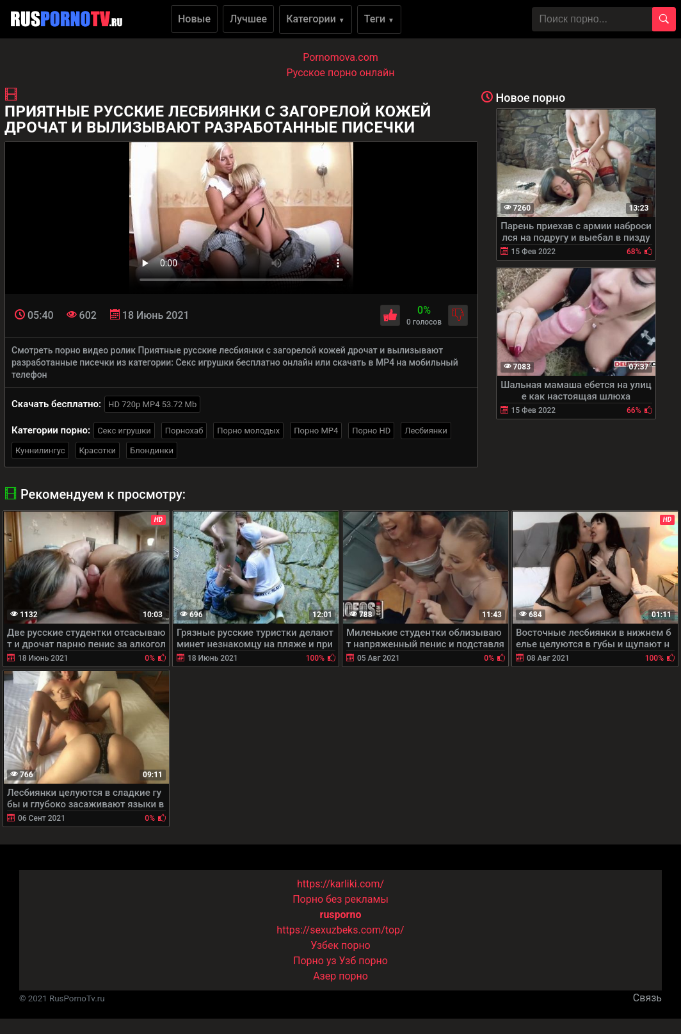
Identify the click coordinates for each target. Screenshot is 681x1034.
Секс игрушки (124, 430)
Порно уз (315, 961)
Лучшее (248, 19)
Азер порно (340, 976)
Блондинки (151, 450)
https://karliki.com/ (340, 884)
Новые (194, 19)
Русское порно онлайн (341, 73)
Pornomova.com (340, 57)
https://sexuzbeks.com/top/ (340, 930)
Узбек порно (340, 945)
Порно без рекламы (340, 899)
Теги (379, 19)
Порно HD (371, 430)
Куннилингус (40, 450)
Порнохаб (184, 430)
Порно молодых (248, 430)
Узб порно (363, 961)
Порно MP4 (316, 430)
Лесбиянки (426, 430)
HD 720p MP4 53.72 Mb (152, 404)
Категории (315, 19)
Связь (647, 998)
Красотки (97, 450)
